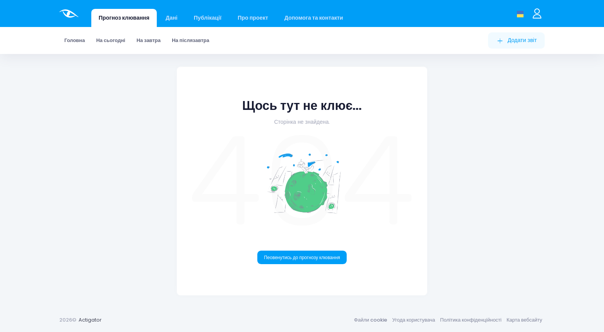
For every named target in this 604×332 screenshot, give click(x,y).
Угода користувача (413, 320)
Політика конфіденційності (471, 320)
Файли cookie (370, 320)
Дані (172, 18)
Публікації (207, 18)
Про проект (253, 18)
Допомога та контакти (313, 18)
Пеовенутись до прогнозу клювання (302, 257)
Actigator (90, 320)
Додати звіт (516, 40)
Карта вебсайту (524, 320)
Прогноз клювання (124, 18)
